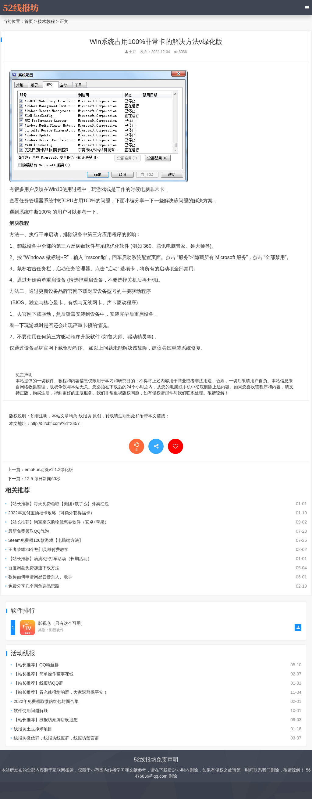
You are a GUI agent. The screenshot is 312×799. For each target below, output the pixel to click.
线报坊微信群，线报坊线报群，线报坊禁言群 (56, 738)
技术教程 (46, 21)
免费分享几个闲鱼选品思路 (33, 586)
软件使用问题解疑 (31, 710)
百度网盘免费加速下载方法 (33, 567)
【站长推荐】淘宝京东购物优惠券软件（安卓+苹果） (58, 522)
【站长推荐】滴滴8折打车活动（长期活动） (50, 558)
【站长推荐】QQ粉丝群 (36, 664)
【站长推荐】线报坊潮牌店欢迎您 (46, 719)
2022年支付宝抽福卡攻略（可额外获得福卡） (51, 512)
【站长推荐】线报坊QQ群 (38, 683)
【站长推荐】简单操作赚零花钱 (43, 673)
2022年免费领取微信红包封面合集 (46, 701)
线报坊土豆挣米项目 (33, 728)
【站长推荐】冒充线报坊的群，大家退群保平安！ (61, 692)
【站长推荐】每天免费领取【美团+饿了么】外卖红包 (58, 503)
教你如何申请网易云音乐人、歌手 (40, 576)
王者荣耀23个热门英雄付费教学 (38, 549)
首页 (28, 21)
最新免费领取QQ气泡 (28, 531)
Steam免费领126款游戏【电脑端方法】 (45, 540)
